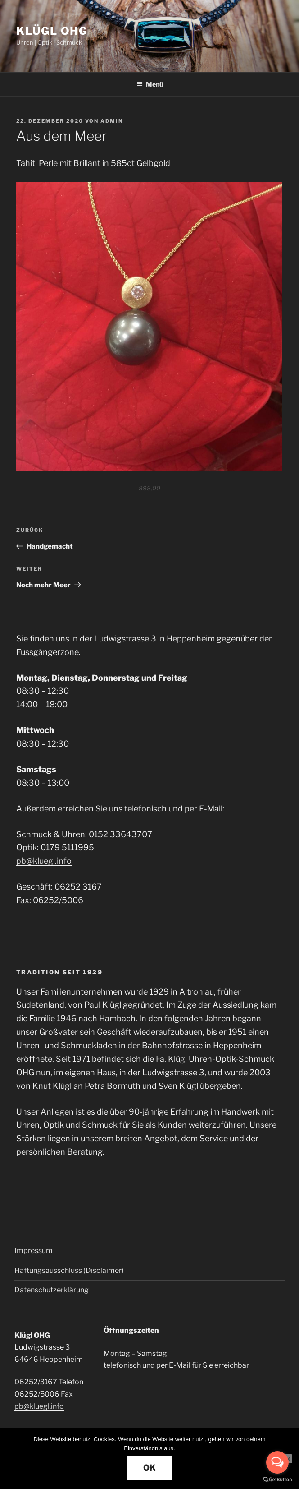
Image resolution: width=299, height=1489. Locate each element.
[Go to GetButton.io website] (277, 1480)
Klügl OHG (52, 30)
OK (149, 1467)
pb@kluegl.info (44, 861)
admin (111, 121)
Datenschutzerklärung (51, 1290)
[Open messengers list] (277, 1462)
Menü (149, 84)
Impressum (33, 1250)
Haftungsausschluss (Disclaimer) (69, 1270)
